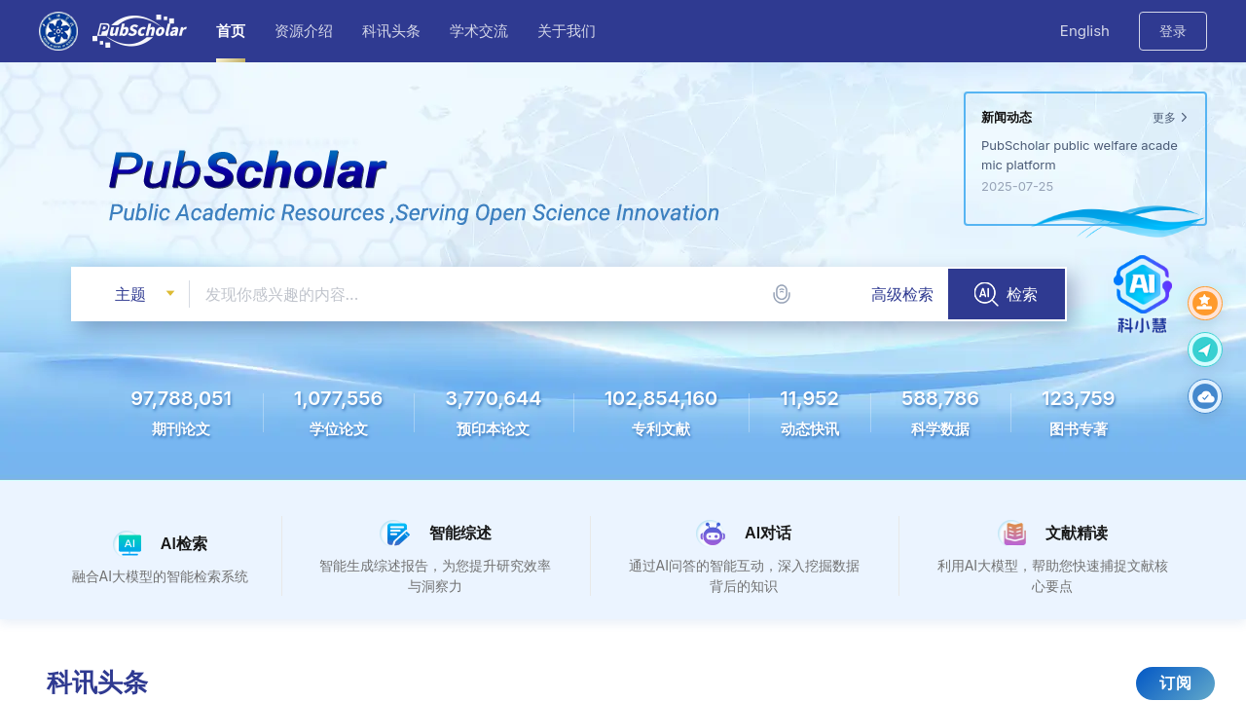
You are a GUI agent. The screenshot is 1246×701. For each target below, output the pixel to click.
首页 (230, 30)
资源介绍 (304, 30)
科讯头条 (391, 30)
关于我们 (566, 30)
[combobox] (569, 294)
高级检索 (902, 294)
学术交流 (479, 30)
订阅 (1175, 682)
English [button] (1085, 30)
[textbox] (569, 294)
